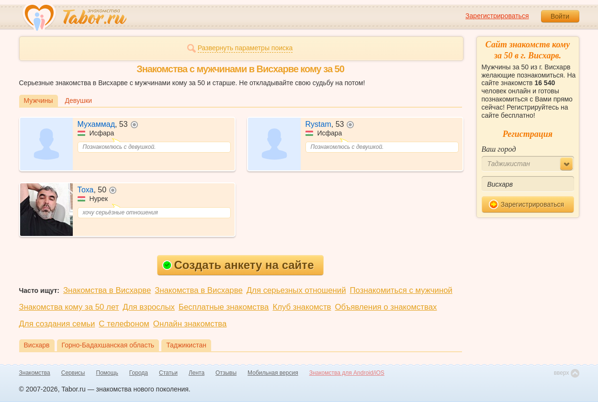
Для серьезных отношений (296, 290)
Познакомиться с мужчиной (401, 290)
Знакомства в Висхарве (107, 290)
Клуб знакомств (301, 307)
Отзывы (226, 372)
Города (138, 372)
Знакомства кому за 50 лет (69, 307)
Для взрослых (149, 307)
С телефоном (124, 323)
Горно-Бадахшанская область (108, 345)
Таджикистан (186, 345)
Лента (196, 372)
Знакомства (34, 372)
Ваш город (499, 149)
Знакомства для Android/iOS (346, 372)
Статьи (168, 372)
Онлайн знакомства (190, 323)
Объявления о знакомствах (386, 307)
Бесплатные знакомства (224, 307)
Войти (560, 16)
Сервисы (73, 372)
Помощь (107, 372)
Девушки (78, 100)
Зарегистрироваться (497, 16)
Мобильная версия (273, 372)
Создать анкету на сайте (238, 264)
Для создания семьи (57, 323)
